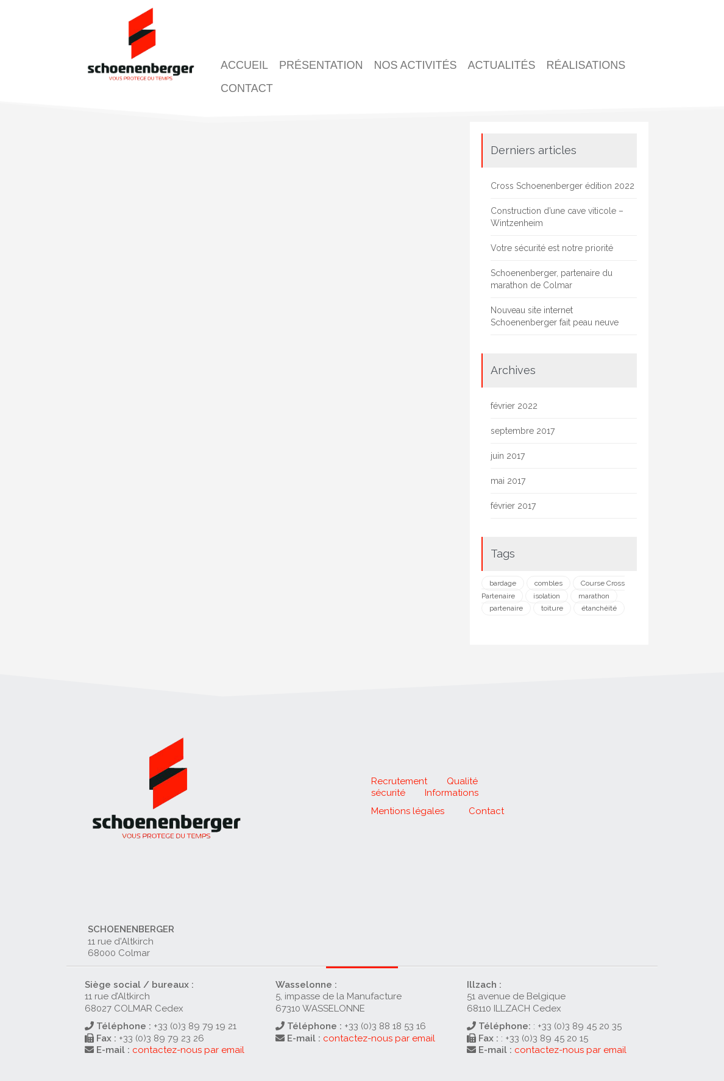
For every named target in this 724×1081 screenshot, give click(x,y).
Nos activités (415, 65)
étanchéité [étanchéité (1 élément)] (599, 608)
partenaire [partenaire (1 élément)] (506, 608)
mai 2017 (508, 481)
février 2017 (513, 506)
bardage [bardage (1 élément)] (502, 583)
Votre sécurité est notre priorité (552, 248)
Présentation (321, 65)
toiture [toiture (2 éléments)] (552, 608)
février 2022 (514, 406)
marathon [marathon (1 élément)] (593, 596)
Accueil (244, 65)
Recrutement (399, 781)
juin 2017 (508, 456)
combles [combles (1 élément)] (548, 583)
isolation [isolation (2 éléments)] (546, 596)
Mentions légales (407, 811)
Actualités (501, 65)
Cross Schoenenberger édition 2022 (562, 186)
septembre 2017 (523, 431)
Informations (451, 792)
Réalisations (585, 65)
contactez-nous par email (188, 1049)
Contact (247, 88)
